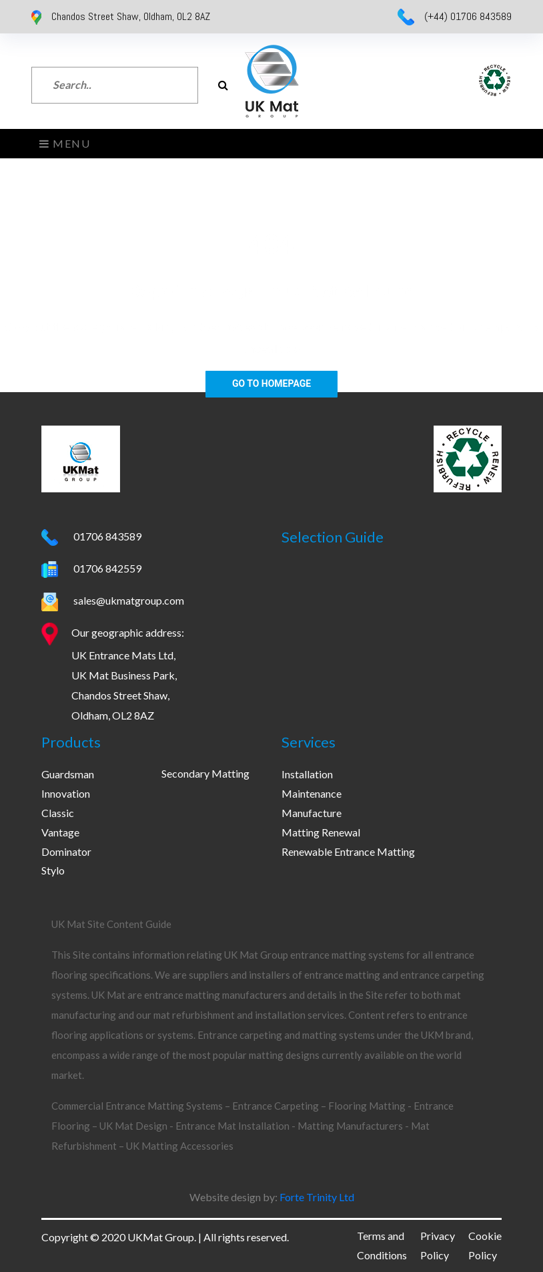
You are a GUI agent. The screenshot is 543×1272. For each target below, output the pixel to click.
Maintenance (312, 793)
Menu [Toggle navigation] (65, 143)
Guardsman (67, 774)
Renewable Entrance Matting (348, 851)
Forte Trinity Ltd (316, 1196)
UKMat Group (160, 1237)
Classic (57, 812)
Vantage (60, 832)
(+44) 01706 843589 (468, 16)
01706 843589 (106, 536)
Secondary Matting (205, 773)
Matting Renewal (321, 832)
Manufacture (312, 812)
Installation (307, 774)
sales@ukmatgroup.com (127, 600)
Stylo (53, 870)
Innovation (65, 793)
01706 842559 (106, 568)
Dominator (66, 851)
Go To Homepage (271, 383)
